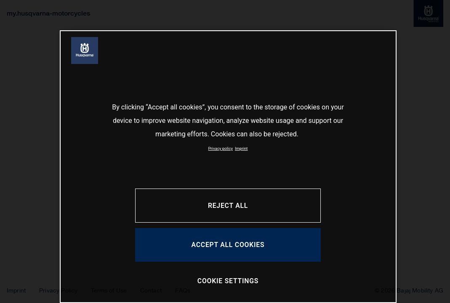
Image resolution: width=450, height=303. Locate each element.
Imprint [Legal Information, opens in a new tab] (241, 148)
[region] (228, 166)
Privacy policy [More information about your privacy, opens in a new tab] (220, 148)
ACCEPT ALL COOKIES (228, 245)
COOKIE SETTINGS (227, 281)
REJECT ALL (228, 206)
